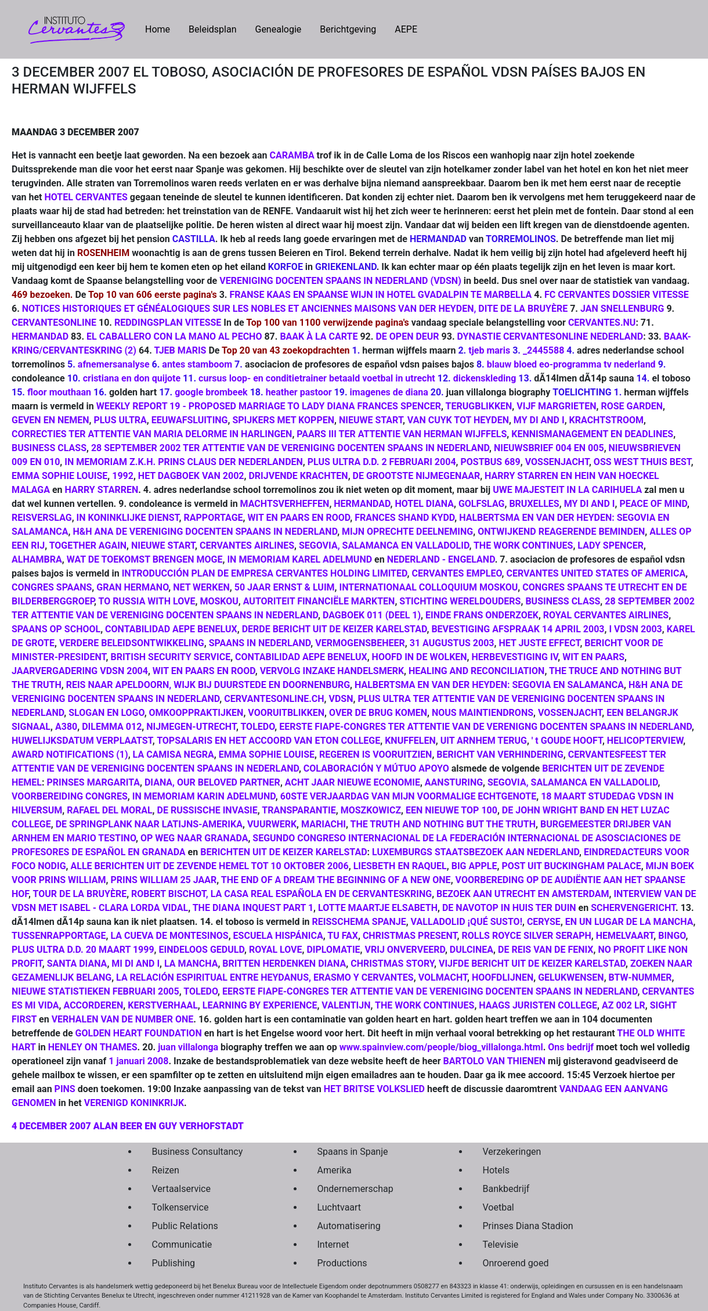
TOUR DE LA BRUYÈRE (80, 893)
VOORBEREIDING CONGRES (70, 796)
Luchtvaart (339, 1207)
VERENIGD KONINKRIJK (133, 1102)
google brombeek (211, 392)
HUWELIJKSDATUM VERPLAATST (82, 740)
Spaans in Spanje (352, 1151)
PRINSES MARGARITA (93, 782)
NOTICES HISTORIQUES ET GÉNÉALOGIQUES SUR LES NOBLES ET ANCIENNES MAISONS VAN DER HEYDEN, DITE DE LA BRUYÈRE (295, 308)
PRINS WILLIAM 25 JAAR (164, 879)
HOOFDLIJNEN (502, 977)
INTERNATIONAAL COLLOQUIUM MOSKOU (428, 587)
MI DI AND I (135, 963)
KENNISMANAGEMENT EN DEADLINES (592, 434)
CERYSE (544, 921)
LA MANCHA (191, 963)
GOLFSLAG (481, 503)
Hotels (496, 1170)
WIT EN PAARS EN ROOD (298, 517)
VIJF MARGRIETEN (556, 406)
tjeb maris (489, 350)
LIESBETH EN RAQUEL (400, 865)
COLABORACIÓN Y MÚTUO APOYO (376, 768)
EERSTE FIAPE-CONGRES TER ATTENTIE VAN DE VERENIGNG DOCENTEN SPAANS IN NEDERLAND (485, 726)
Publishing (173, 1263)
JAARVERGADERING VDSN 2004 (80, 670)
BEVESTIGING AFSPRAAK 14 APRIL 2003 (517, 629)
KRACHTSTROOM (606, 420)
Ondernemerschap (355, 1188)
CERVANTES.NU (602, 322)
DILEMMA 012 (112, 726)
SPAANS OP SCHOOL (56, 629)
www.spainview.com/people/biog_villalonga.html (441, 1047)
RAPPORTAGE (213, 517)
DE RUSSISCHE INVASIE (207, 810)
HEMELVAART (625, 935)
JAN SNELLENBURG (622, 308)
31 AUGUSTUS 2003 (452, 643)
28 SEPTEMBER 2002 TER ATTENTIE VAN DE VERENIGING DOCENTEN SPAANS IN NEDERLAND (290, 447)
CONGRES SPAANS (52, 587)
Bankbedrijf (506, 1188)
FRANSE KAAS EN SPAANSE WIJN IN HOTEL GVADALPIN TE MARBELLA (380, 294)
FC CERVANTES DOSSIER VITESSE (616, 294)
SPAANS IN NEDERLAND (260, 643)
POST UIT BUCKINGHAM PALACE (571, 865)
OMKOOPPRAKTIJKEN (196, 712)
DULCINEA (471, 949)
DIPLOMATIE (333, 949)
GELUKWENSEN (571, 977)
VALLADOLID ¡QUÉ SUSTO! (466, 921)
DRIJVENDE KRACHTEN (298, 475)
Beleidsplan (212, 29)
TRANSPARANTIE (298, 810)
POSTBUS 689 (490, 461)
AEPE (406, 29)
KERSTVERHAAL (163, 1005)
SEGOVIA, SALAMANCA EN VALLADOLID (384, 545)
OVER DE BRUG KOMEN (378, 712)
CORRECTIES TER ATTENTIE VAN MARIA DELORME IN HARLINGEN (152, 434)
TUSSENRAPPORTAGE (59, 935)
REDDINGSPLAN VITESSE (167, 322)
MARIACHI (323, 824)
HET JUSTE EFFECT (539, 643)
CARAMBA (291, 155)
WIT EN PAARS (593, 656)
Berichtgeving (348, 29)
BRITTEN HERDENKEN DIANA (284, 963)
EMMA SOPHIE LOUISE (59, 475)
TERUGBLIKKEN (479, 406)
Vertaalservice (181, 1188)
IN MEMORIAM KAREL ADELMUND (299, 559)
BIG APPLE (474, 865)
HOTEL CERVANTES (85, 197)
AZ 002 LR (623, 1005)
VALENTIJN (346, 1005)
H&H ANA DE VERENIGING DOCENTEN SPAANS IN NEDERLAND (205, 531)
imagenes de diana (389, 392)
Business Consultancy (197, 1151)
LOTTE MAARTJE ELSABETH (378, 907)
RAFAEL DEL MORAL (109, 810)
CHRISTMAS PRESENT (410, 935)
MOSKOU (219, 601)
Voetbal (498, 1207)
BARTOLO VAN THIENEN (494, 1061)
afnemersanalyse (114, 364)
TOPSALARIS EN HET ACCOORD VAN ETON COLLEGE (268, 740)
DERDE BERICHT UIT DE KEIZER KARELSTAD (334, 629)
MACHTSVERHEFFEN (285, 503)
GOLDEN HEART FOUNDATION (138, 1033)
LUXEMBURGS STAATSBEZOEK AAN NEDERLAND (475, 852)
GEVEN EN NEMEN (50, 420)
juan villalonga (188, 1047)
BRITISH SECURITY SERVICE (170, 656)
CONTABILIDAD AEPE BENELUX (171, 629)
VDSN (341, 698)
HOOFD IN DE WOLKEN (419, 656)
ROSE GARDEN (632, 406)
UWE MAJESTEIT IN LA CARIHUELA (567, 489)
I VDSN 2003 (635, 629)
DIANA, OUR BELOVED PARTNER (212, 782)
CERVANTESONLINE (54, 322)
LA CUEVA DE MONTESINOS (169, 935)
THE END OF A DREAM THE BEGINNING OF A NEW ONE (336, 879)
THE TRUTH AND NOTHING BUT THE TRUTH (443, 824)
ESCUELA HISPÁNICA (278, 935)
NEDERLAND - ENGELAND (441, 559)
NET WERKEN (201, 587)
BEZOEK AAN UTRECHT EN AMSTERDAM (522, 893)
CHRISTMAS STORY (392, 963)
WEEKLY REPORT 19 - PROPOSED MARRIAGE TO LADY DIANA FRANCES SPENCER (268, 406)
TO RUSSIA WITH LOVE (147, 601)
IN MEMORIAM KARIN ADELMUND (204, 796)
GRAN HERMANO (132, 587)
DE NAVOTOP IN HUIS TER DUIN (509, 907)
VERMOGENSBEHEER (360, 643)
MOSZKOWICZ (371, 810)
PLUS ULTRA (119, 420)
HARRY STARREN (102, 489)
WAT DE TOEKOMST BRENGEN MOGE (145, 559)
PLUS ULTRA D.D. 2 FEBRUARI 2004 (382, 461)
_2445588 (543, 350)
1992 (122, 475)
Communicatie (182, 1244)
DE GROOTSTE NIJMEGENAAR (417, 475)
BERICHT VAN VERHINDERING (499, 754)
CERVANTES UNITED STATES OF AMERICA (595, 573)
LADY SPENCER (610, 545)
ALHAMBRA (37, 559)
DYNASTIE (479, 336)
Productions (342, 1263)
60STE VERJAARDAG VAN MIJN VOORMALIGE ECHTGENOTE (408, 796)
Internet (333, 1244)
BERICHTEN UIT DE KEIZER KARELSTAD (283, 852)
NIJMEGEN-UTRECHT (191, 726)
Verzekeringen (512, 1151)
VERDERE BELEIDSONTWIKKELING (131, 643)
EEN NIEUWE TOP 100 (451, 810)
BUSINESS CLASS (49, 447)
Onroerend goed (516, 1263)
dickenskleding (484, 378)
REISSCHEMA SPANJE (359, 921)
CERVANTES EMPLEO (456, 573)
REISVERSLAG (42, 517)
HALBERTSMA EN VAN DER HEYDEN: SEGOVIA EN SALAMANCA (489, 684)
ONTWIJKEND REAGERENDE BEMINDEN (561, 531)
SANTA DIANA (77, 963)
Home (162, 28)
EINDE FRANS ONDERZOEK (482, 615)
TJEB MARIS (180, 350)
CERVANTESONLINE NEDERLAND (573, 336)
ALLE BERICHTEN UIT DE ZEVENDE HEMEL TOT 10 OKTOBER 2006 (210, 865)
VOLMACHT (442, 977)
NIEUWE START (371, 420)
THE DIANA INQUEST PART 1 (253, 907)
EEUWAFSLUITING (189, 420)
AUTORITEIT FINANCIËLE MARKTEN (319, 601)
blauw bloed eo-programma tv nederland (571, 364)
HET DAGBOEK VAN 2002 (191, 475)
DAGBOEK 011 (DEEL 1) (372, 615)
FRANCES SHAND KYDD (404, 517)
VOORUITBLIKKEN (286, 712)
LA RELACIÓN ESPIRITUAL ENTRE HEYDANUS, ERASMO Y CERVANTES (265, 977)
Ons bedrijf (571, 1047)
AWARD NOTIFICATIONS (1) (70, 754)
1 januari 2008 (138, 1061)
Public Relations (185, 1225)
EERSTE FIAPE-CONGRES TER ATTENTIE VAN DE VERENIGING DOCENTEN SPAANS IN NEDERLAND (429, 991)
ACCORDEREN (94, 1005)
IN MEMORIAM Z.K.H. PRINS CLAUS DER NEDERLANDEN (183, 461)
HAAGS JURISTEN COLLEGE (538, 1005)
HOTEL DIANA (424, 503)
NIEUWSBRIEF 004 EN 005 (549, 447)
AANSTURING (454, 782)
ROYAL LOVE (275, 949)
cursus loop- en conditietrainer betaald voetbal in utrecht (316, 378)
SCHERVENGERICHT (633, 907)
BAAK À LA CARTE (318, 336)
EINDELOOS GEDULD (201, 949)
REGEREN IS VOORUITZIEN (375, 754)
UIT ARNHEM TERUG (483, 740)
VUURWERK (272, 824)
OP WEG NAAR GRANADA (194, 838)
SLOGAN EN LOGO (106, 712)
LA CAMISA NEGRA (173, 754)
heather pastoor (299, 392)
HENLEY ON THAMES (93, 1047)
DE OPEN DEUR (407, 336)
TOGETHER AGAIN (88, 545)
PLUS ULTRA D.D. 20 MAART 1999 (83, 949)
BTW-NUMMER (640, 977)
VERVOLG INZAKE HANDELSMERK (332, 670)
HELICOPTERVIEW (645, 740)
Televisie (501, 1244)
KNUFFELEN (410, 740)
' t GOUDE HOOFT (567, 740)
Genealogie (278, 29)
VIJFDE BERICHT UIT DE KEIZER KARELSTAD (532, 963)
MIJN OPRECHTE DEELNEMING (407, 531)
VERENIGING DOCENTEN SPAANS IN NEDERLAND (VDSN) (340, 280)
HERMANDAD (40, 336)
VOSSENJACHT (557, 461)
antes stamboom (197, 364)
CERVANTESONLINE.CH (274, 698)
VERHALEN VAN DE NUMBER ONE (123, 1019)
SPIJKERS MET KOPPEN (283, 420)
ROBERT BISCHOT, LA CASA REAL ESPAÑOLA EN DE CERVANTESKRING (281, 893)
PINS (65, 1088)
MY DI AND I (539, 420)
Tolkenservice (180, 1207)
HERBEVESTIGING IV (515, 656)
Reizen (165, 1170)
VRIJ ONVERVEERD (405, 949)
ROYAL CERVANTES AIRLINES (606, 615)
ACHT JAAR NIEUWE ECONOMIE (352, 782)
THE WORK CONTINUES (523, 545)
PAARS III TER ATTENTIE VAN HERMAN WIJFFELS (402, 434)
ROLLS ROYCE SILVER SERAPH (526, 935)
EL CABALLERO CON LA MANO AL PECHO (174, 336)
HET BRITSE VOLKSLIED (374, 1088)
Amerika (334, 1170)
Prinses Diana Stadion (528, 1225)
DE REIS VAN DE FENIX (545, 949)
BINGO (671, 935)
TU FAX (342, 935)
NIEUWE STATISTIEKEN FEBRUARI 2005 (95, 991)
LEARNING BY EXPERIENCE (260, 1005)
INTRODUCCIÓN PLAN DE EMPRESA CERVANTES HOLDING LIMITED (264, 573)
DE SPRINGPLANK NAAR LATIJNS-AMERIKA (149, 824)
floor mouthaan (59, 392)
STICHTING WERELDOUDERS (460, 601)
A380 (66, 726)
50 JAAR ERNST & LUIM (284, 587)
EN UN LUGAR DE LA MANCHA (629, 921)
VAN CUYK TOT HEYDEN (458, 420)
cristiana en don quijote (131, 378)
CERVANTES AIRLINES (247, 545)
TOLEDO (257, 726)
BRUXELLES (534, 503)
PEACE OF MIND (653, 503)
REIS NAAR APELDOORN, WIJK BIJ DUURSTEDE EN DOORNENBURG (208, 684)
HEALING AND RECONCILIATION (476, 670)
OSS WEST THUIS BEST (642, 461)
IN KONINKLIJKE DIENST (128, 517)
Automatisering (349, 1225)
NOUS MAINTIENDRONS (482, 712)
